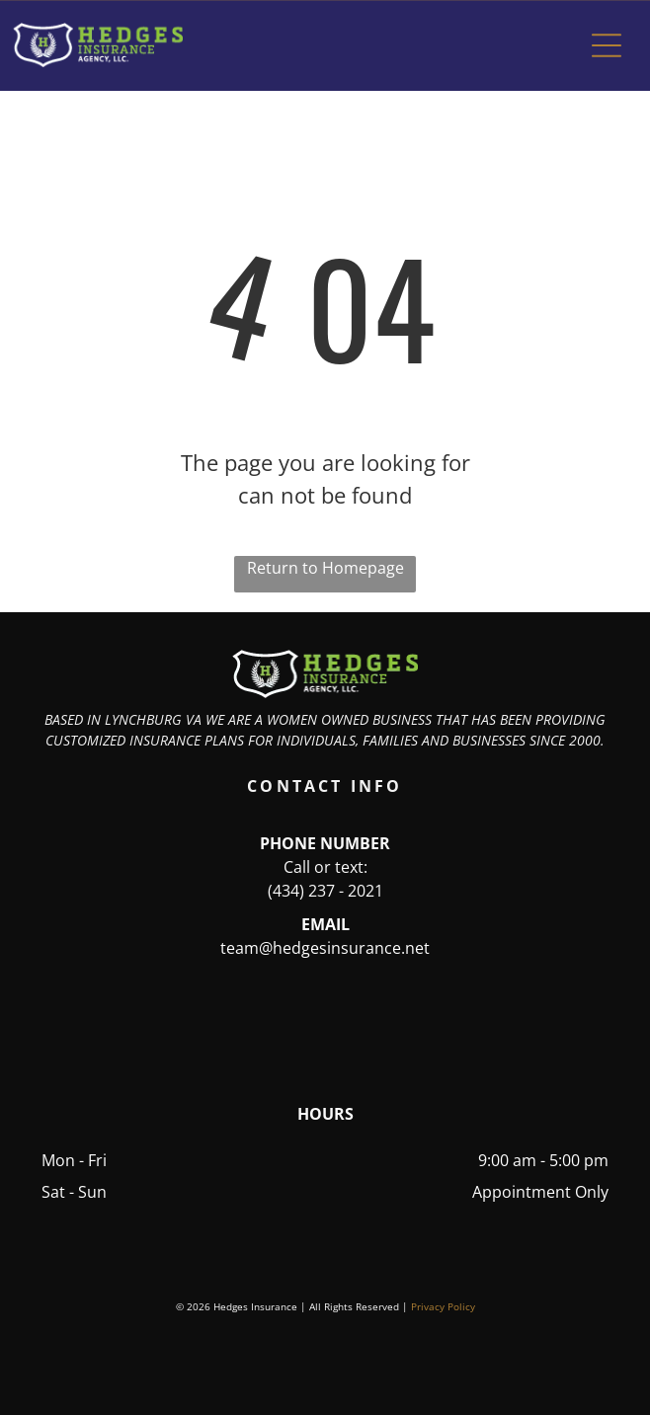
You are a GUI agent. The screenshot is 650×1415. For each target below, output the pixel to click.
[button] (606, 45)
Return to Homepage (325, 568)
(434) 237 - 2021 (325, 891)
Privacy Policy (443, 1306)
